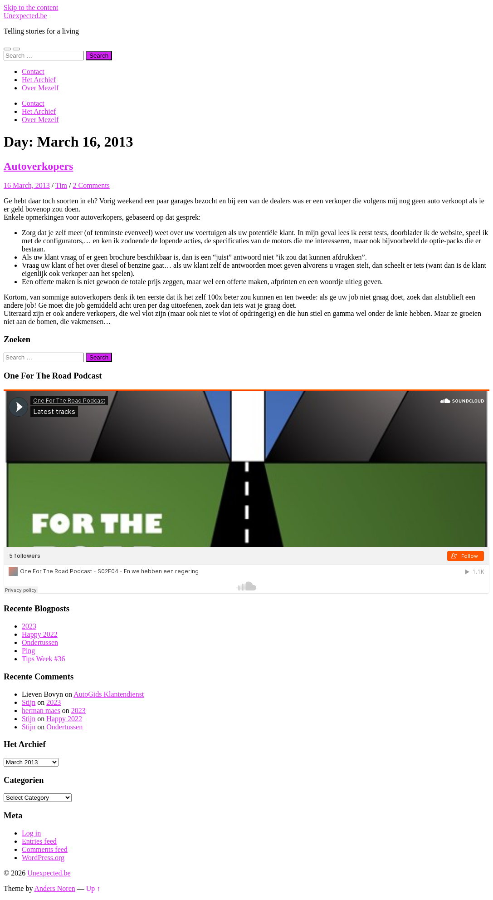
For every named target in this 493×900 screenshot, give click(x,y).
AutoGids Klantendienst (108, 694)
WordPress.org (43, 857)
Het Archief (39, 80)
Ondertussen (40, 642)
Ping (28, 650)
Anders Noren (54, 888)
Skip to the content (31, 7)
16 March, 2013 (27, 185)
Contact (33, 71)
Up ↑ (93, 888)
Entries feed (39, 841)
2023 (29, 626)
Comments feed (45, 849)
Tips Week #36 (43, 659)
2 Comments (91, 185)
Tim (61, 185)
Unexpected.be (25, 16)
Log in (31, 833)
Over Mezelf (40, 88)
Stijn (28, 702)
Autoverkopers (38, 166)
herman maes (41, 710)
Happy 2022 (40, 634)
